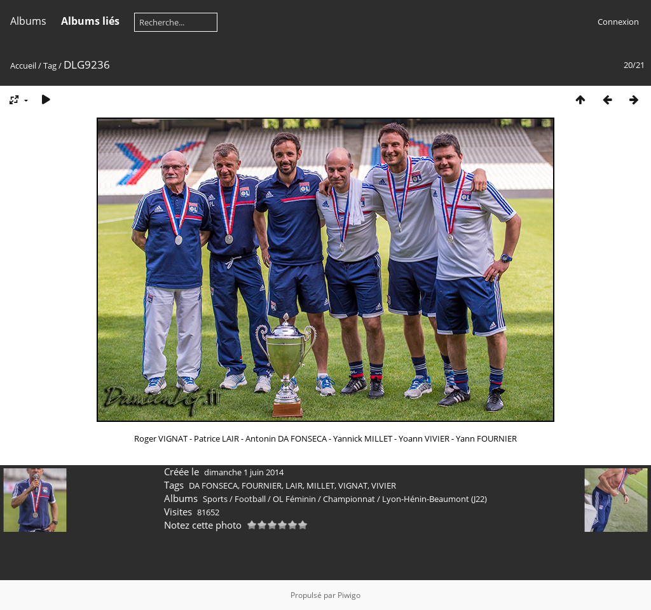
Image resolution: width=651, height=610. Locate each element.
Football (250, 499)
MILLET (320, 485)
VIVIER (383, 485)
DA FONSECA (213, 485)
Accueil (23, 65)
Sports (215, 499)
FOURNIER (262, 485)
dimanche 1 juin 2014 (244, 472)
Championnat (349, 499)
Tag (50, 65)
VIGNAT (352, 485)
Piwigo (349, 595)
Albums (28, 21)
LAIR (294, 485)
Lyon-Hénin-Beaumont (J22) (434, 499)
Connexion (618, 21)
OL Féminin (294, 499)
